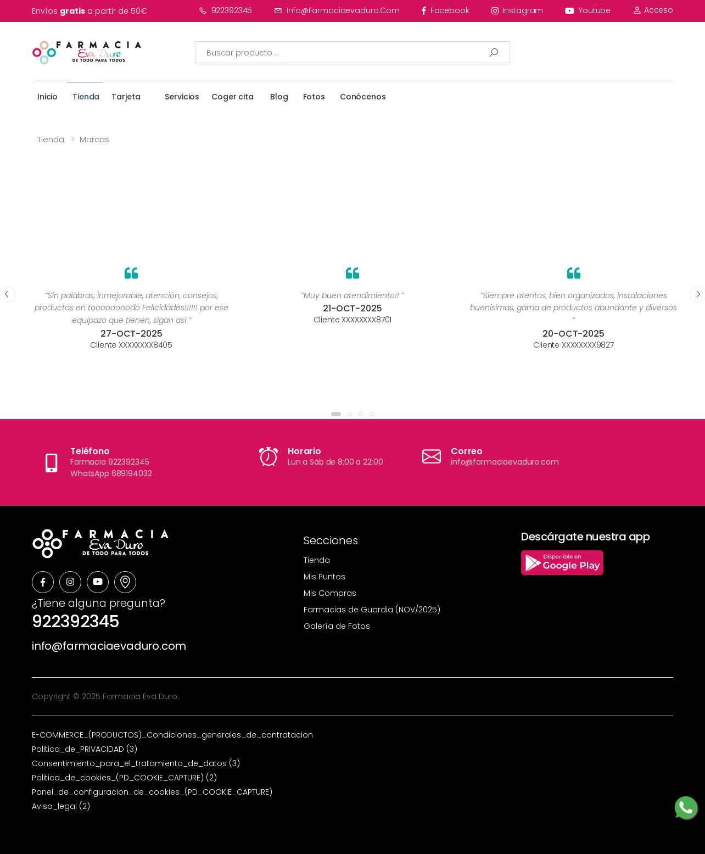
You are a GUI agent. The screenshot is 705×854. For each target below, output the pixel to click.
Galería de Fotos (337, 626)
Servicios (182, 96)
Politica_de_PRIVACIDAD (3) (84, 749)
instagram (517, 10)
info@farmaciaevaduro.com (337, 10)
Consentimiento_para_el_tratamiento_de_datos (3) (136, 763)
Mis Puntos (324, 576)
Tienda (85, 96)
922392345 (226, 10)
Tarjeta (125, 96)
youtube (588, 10)
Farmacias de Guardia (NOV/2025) (372, 609)
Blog (279, 96)
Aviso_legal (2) (61, 806)
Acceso (653, 9)
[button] (336, 414)
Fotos (314, 96)
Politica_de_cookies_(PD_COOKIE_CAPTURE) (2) (124, 777)
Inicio (47, 96)
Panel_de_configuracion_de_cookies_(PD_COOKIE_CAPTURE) (152, 791)
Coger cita (232, 96)
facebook (445, 10)
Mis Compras (330, 593)
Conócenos (363, 96)
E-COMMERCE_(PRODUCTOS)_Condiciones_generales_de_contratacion (172, 734)
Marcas (94, 139)
